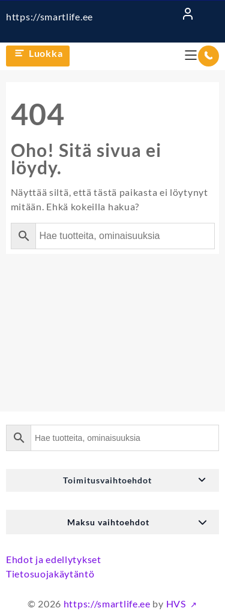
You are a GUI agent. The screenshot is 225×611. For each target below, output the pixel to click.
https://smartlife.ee (49, 16)
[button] (112, 480)
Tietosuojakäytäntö (50, 573)
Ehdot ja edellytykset (53, 559)
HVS (177, 603)
